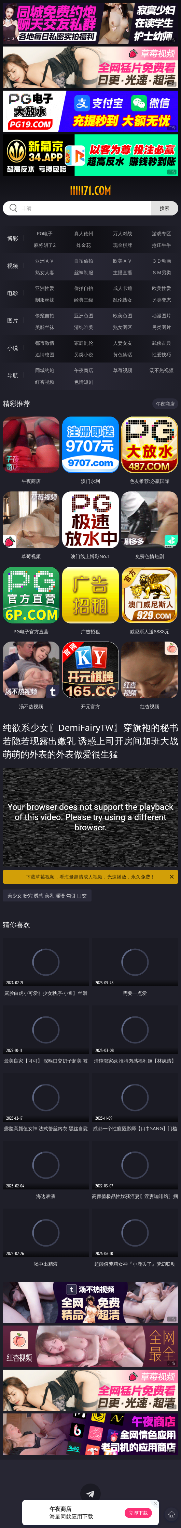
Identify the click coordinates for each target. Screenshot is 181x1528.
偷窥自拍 (44, 315)
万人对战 (122, 233)
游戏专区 (161, 233)
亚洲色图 (83, 315)
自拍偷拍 (83, 261)
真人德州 (83, 233)
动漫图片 (161, 315)
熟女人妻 (44, 272)
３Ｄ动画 (161, 261)
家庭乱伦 (83, 343)
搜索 (164, 208)
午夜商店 (83, 370)
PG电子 (45, 233)
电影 (12, 293)
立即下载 (138, 1513)
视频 (12, 265)
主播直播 (122, 272)
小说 (12, 348)
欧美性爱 (161, 288)
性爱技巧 (161, 354)
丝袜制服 (83, 272)
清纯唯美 (83, 327)
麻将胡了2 (45, 245)
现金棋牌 (122, 245)
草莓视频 (122, 370)
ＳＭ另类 (161, 272)
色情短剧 (83, 382)
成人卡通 (122, 288)
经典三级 (83, 300)
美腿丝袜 (44, 327)
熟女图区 (122, 327)
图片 (12, 320)
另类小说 (83, 354)
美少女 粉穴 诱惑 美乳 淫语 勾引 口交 (47, 895)
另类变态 (161, 300)
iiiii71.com (90, 191)
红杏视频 (44, 382)
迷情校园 (44, 354)
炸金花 (83, 245)
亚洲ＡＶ (44, 261)
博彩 (12, 238)
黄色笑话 (122, 354)
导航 (12, 375)
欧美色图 (122, 315)
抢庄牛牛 (161, 245)
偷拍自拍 (83, 288)
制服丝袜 (44, 300)
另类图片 (161, 327)
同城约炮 (44, 370)
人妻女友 (122, 343)
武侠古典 (161, 343)
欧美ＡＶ (122, 261)
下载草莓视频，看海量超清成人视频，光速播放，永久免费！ (100, 877)
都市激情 (44, 343)
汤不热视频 (161, 370)
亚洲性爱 (44, 288)
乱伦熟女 (122, 300)
